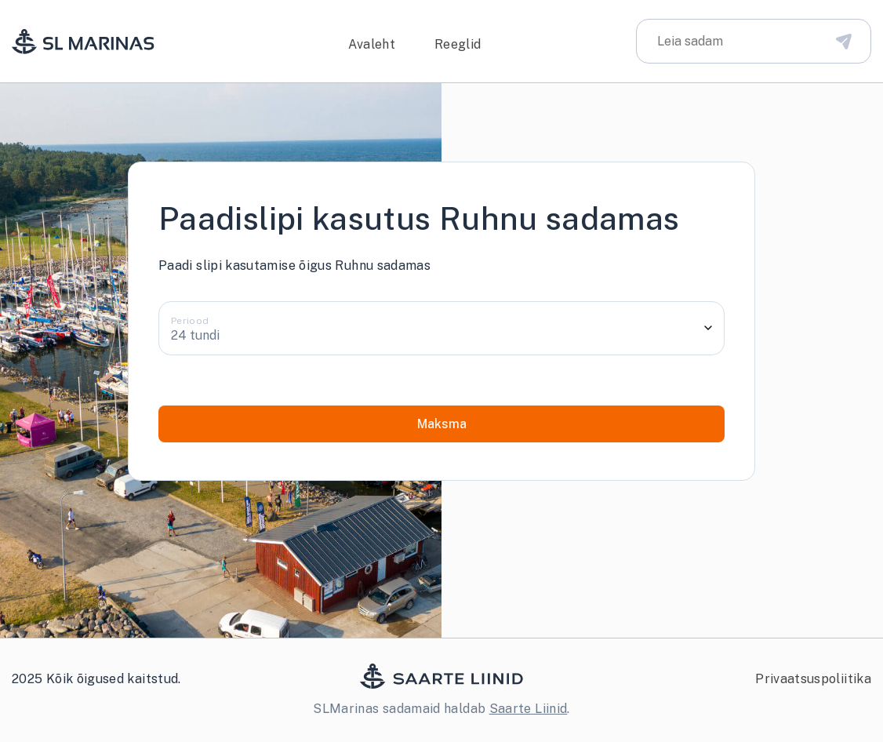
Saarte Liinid (528, 708)
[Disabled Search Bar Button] (844, 40)
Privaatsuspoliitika (813, 678)
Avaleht (371, 44)
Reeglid (457, 44)
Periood (190, 320)
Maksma (442, 423)
